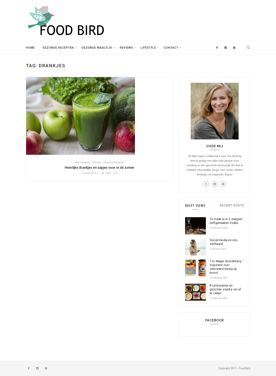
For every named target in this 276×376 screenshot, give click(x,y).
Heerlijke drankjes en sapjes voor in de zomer (100, 167)
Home (30, 47)
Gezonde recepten (58, 47)
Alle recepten (82, 162)
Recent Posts (232, 205)
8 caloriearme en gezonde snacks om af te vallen (225, 289)
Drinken (97, 162)
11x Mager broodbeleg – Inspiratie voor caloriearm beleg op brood (227, 266)
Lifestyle (148, 47)
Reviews (126, 47)
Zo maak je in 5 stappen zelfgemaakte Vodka (226, 221)
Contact (171, 47)
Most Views (195, 205)
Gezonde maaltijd (96, 47)
